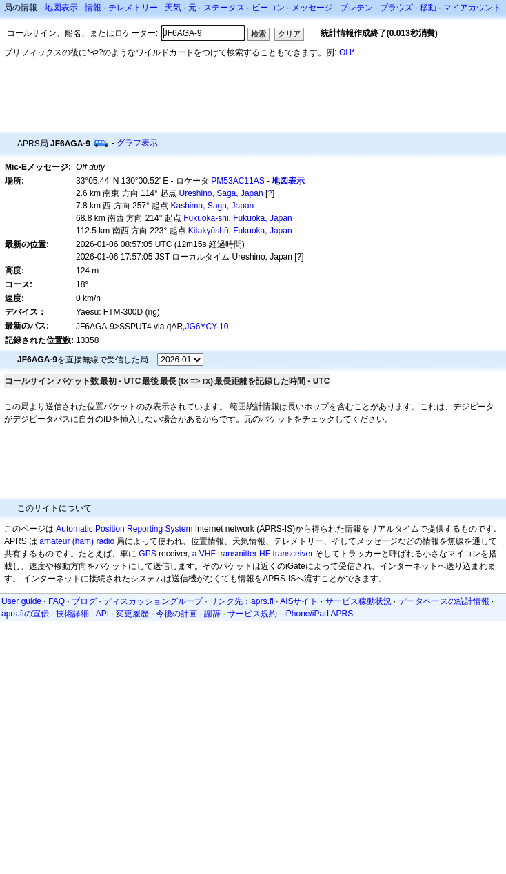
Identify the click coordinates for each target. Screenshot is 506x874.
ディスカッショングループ (153, 601)
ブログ (84, 601)
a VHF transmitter (224, 554)
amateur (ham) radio (76, 541)
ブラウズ (396, 7)
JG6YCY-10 (206, 326)
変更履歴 (132, 614)
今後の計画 (176, 614)
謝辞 (212, 614)
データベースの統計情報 (443, 601)
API (102, 614)
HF (264, 554)
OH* (347, 52)
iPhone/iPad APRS (318, 614)
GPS (147, 554)
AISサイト (299, 601)
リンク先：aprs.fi (242, 601)
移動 (428, 7)
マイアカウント (472, 7)
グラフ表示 (137, 143)
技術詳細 (72, 614)
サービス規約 (252, 614)
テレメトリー (133, 7)
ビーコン (268, 7)
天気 (173, 7)
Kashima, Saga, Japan (212, 206)
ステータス (224, 7)
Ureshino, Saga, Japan (221, 193)
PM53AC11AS (237, 181)
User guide (21, 601)
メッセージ (312, 7)
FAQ (56, 601)
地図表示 (61, 7)
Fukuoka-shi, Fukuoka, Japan (237, 218)
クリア (289, 34)
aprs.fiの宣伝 (25, 614)
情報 (93, 7)
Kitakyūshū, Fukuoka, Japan (240, 230)
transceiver (292, 554)
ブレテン (356, 7)
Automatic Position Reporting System (124, 529)
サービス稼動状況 (358, 601)
